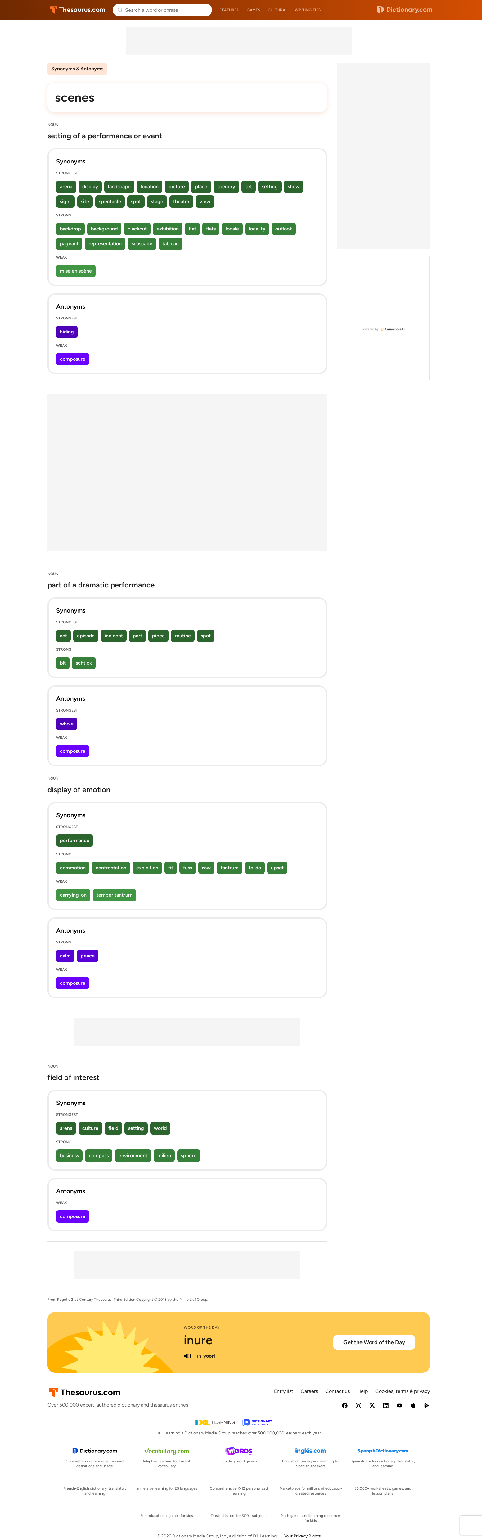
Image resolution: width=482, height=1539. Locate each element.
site (85, 201)
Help (362, 1391)
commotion (73, 868)
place (201, 187)
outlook (283, 229)
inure (198, 1339)
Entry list (283, 1391)
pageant (69, 244)
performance (74, 840)
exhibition (168, 229)
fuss (187, 868)
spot (136, 201)
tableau (170, 244)
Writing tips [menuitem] (308, 10)
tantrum (230, 868)
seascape (142, 244)
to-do (255, 868)
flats (211, 229)
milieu (164, 1155)
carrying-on (73, 895)
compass (99, 1155)
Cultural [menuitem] (277, 10)
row (206, 868)
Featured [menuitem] (229, 10)
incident (114, 636)
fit (170, 868)
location (150, 187)
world (160, 1128)
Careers (309, 1391)
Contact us (337, 1391)
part (137, 636)
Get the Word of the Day (374, 1342)
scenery (226, 187)
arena (66, 187)
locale (232, 229)
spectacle (110, 201)
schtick (84, 663)
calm (65, 956)
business (69, 1155)
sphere (188, 1155)
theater (181, 201)
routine (183, 636)
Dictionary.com (404, 10)
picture (177, 187)
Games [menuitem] (253, 10)
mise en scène (76, 271)
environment (133, 1155)
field (113, 1128)
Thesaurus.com (78, 10)
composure (72, 359)
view (205, 201)
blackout (137, 229)
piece (158, 636)
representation (105, 244)
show (294, 187)
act (63, 636)
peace (88, 956)
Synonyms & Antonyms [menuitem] (77, 69)
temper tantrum (115, 895)
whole (67, 724)
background (104, 229)
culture (90, 1128)
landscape (119, 187)
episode (86, 636)
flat (192, 229)
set (248, 187)
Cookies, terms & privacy (402, 1391)
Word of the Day (202, 1327)
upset (277, 868)
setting (270, 187)
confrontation (111, 868)
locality (257, 229)
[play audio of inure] (187, 1356)
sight (65, 201)
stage (157, 201)
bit (63, 663)
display (90, 187)
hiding (67, 332)
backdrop (70, 229)
